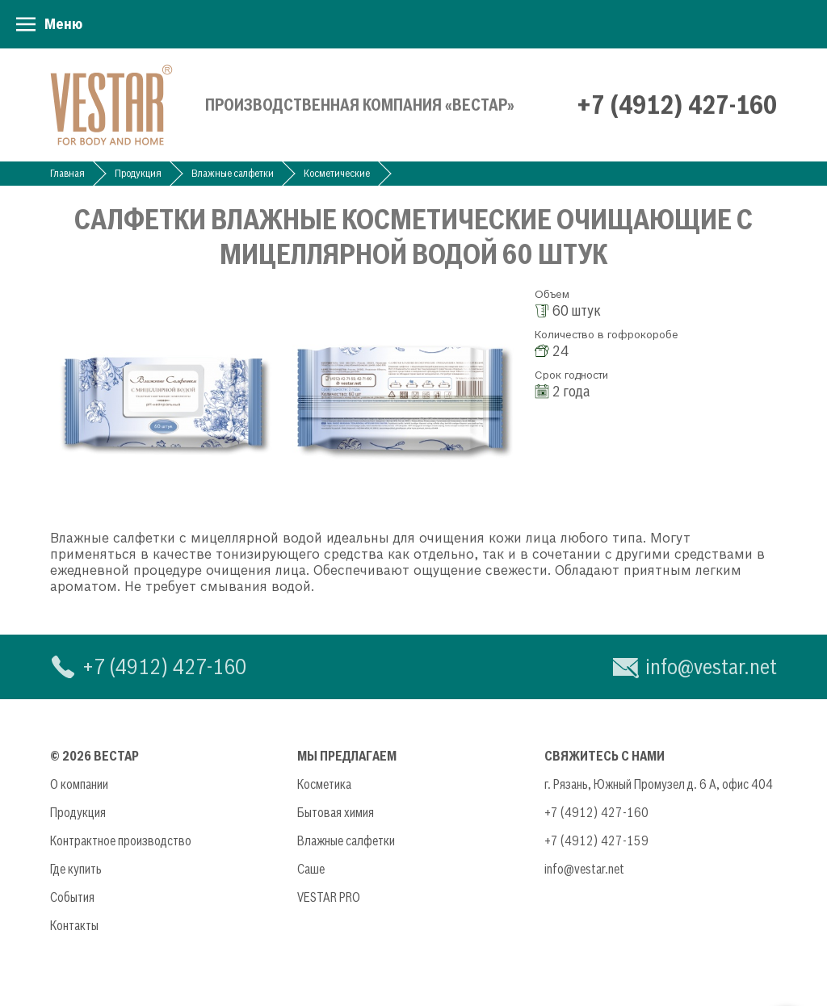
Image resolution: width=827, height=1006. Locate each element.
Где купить (76, 869)
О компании (79, 784)
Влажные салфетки (232, 173)
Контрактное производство (120, 840)
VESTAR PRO (328, 897)
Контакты (74, 925)
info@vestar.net (711, 666)
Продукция (138, 173)
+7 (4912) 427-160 (677, 105)
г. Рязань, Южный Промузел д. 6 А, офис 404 (658, 784)
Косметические (337, 173)
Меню (63, 24)
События (72, 897)
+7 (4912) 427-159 (596, 840)
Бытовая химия (335, 812)
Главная (67, 173)
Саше (311, 869)
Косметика (324, 784)
